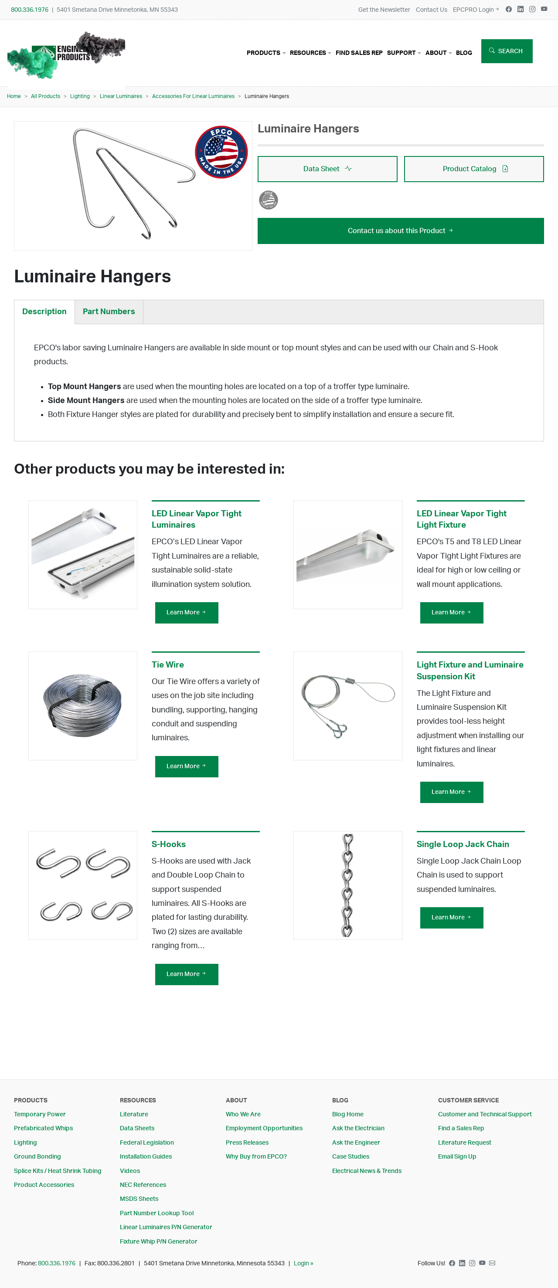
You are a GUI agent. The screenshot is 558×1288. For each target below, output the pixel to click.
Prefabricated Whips (43, 1128)
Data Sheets (137, 1128)
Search (510, 51)
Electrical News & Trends (366, 1171)
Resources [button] (308, 53)
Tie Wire (168, 669)
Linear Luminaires (121, 96)
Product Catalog (476, 169)
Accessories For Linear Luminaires (193, 96)
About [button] (436, 53)
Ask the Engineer (356, 1142)
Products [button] (263, 53)
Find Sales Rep (359, 53)
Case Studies (350, 1156)
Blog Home (348, 1114)
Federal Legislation (147, 1142)
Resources (138, 1100)
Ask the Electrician (358, 1128)
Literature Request (464, 1142)
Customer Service (468, 1100)
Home (14, 96)
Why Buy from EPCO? (256, 1156)
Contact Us (431, 10)
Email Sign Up (457, 1156)
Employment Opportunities (264, 1128)
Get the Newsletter (384, 10)
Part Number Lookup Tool (157, 1213)
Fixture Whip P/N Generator (158, 1241)
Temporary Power (40, 1114)
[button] (133, 182)
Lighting (80, 96)
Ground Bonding (37, 1156)
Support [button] (401, 53)
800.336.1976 (29, 10)
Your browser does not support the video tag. (66, 57)
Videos (130, 1171)
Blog (464, 53)
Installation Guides (146, 1156)
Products (31, 1100)
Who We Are (243, 1114)
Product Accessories (44, 1185)
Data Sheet (327, 169)
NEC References (143, 1185)
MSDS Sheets (139, 1199)
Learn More (187, 617)
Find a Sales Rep (461, 1128)
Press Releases (247, 1142)
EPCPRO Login (476, 10)
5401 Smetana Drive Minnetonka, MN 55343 (117, 10)
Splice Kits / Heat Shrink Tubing (58, 1171)
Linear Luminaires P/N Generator (166, 1227)
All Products (45, 96)
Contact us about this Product (401, 230)
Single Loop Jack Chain (463, 849)
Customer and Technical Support (485, 1114)
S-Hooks (169, 849)
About (236, 1100)
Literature (134, 1114)
